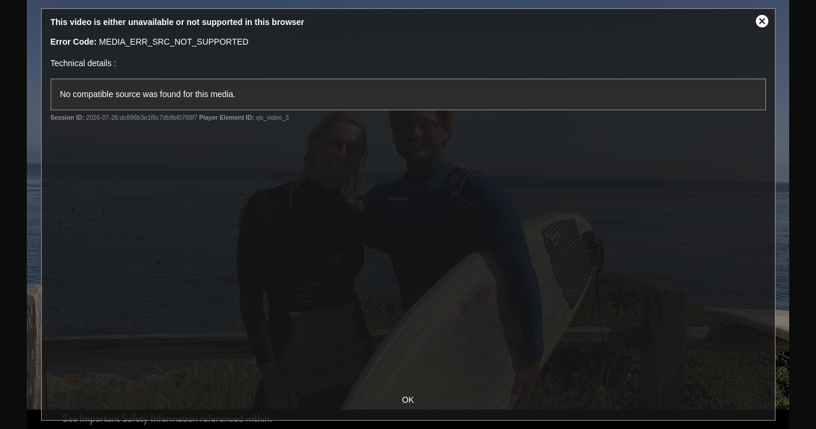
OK (408, 400)
